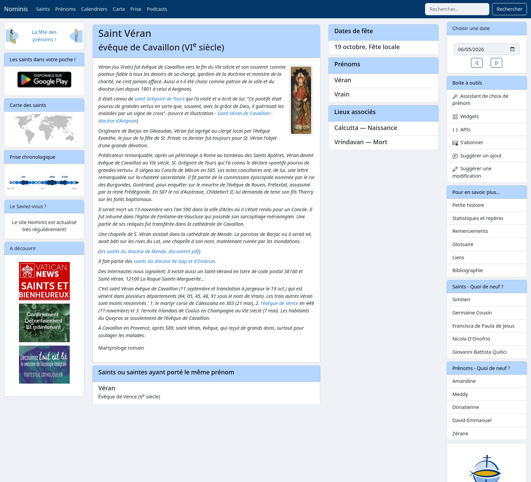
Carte (119, 9)
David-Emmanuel (472, 420)
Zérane (460, 433)
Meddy (460, 394)
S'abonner (468, 142)
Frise (135, 9)
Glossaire (462, 244)
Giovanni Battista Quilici (479, 352)
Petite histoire (468, 205)
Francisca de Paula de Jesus (483, 326)
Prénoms (65, 9)
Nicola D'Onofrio (471, 338)
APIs (461, 129)
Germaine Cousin (472, 312)
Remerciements (470, 231)
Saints (43, 9)
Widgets (465, 116)
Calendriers (94, 9)
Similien (461, 299)
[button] (477, 63)
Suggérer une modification (471, 172)
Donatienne (465, 407)
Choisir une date (471, 28)
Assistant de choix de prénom (480, 100)
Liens (458, 257)
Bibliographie (467, 270)
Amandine (464, 381)
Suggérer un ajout (477, 155)
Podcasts (157, 9)
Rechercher (509, 9)
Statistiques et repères (478, 218)
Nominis (16, 9)
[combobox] (457, 9)
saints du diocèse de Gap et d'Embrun (174, 261)
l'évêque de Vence (279, 303)
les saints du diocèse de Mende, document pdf (149, 251)
